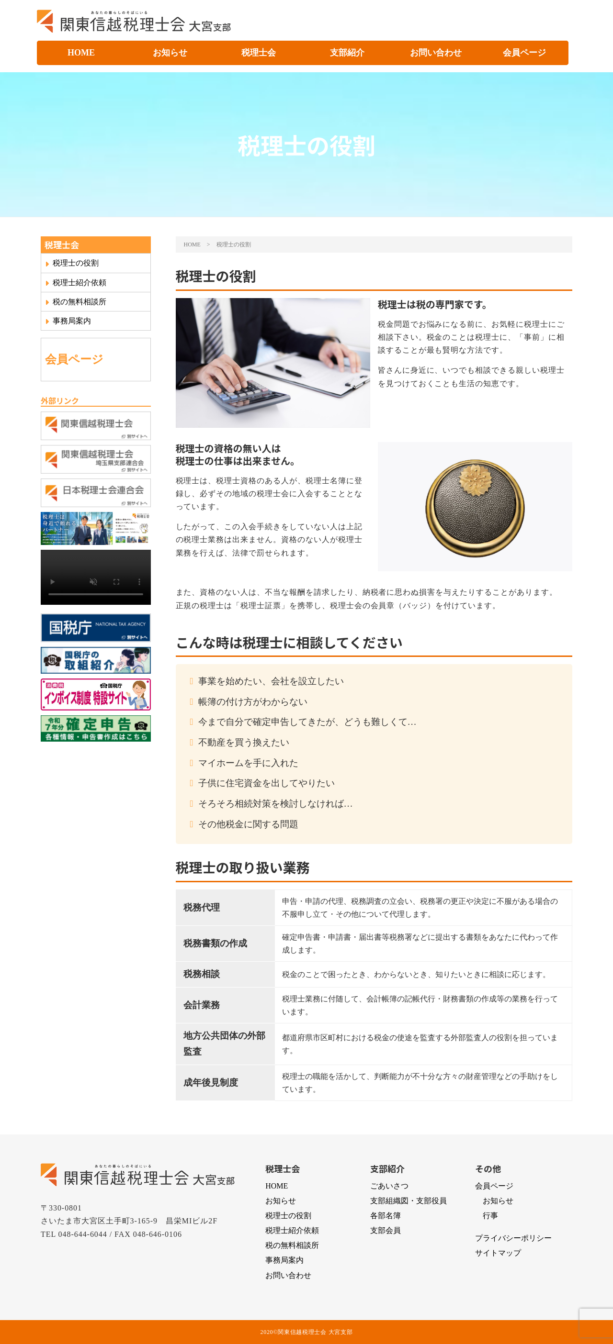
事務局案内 (68, 321)
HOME (81, 52)
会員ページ (524, 52)
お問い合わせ (436, 52)
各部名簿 (385, 1215)
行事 (490, 1215)
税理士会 (258, 52)
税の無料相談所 (75, 302)
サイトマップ (498, 1253)
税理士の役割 (72, 263)
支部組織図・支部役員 (408, 1201)
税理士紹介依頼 (75, 282)
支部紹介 (347, 52)
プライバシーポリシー (513, 1238)
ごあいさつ (389, 1186)
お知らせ (170, 52)
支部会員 (385, 1230)
